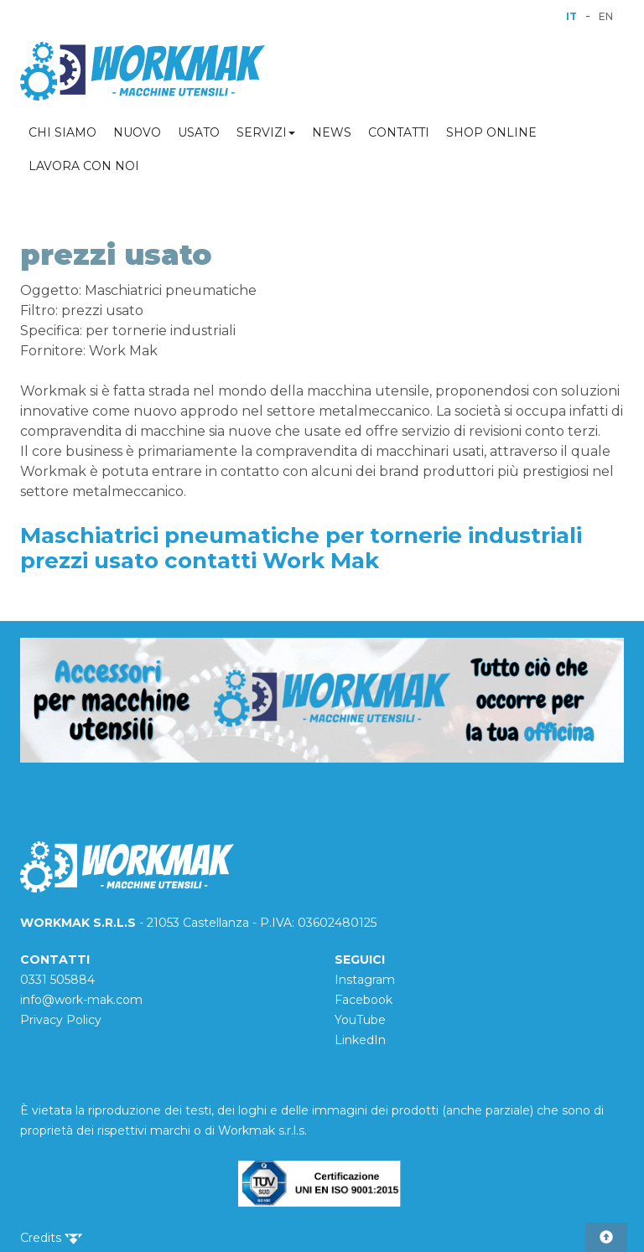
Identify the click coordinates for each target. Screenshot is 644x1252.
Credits (51, 1237)
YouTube (360, 1019)
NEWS (331, 132)
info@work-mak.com (81, 999)
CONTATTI (398, 132)
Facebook (363, 999)
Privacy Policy (60, 1019)
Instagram (365, 979)
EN (606, 16)
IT (571, 16)
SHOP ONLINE (491, 132)
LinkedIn (360, 1040)
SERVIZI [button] (265, 132)
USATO (199, 132)
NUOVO (137, 132)
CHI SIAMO (62, 132)
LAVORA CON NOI (84, 165)
